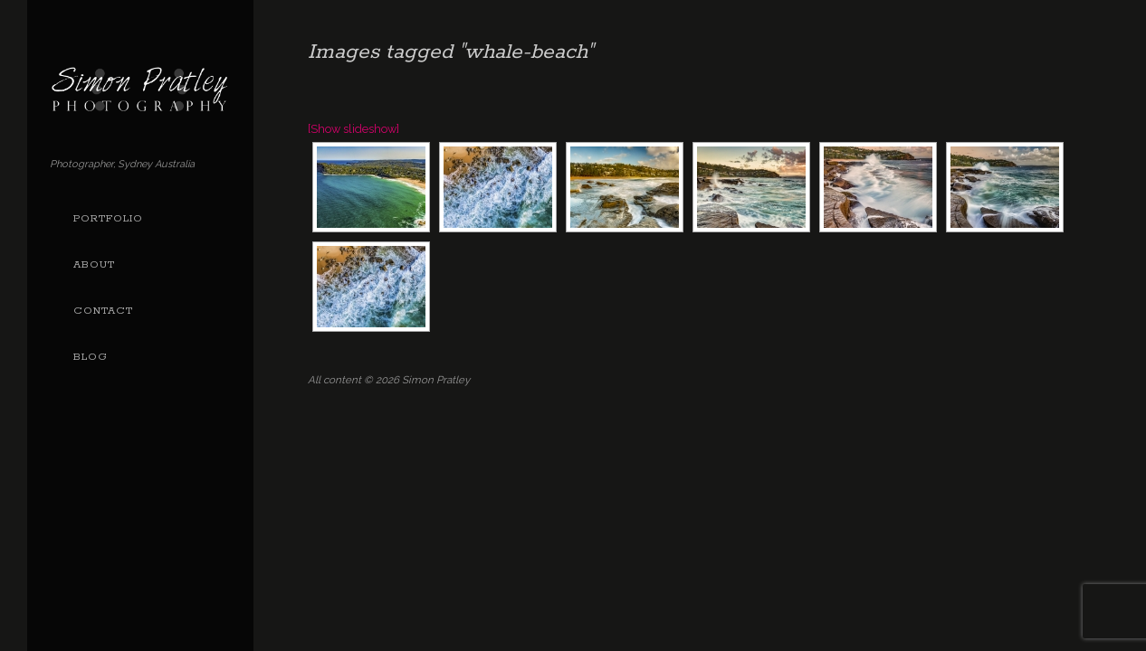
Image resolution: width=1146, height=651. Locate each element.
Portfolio (108, 218)
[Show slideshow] (353, 129)
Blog (90, 357)
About (94, 265)
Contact (103, 311)
